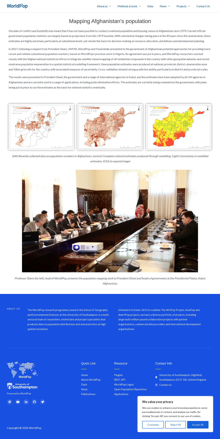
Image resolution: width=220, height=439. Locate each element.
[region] (175, 414)
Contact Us (203, 6)
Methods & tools (132, 6)
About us (108, 6)
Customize (153, 424)
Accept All (197, 424)
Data (154, 6)
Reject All (175, 424)
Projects (183, 6)
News (165, 6)
